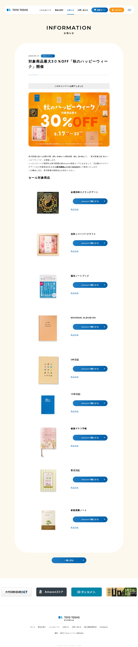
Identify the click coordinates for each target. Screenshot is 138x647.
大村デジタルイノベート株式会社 (71, 633)
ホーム (32, 627)
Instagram (104, 627)
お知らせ (70, 10)
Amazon (116, 10)
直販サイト (100, 10)
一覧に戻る (69, 560)
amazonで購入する (90, 201)
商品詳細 (74, 209)
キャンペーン (48, 56)
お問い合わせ (82, 10)
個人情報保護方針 (90, 627)
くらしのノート (45, 10)
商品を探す (59, 10)
